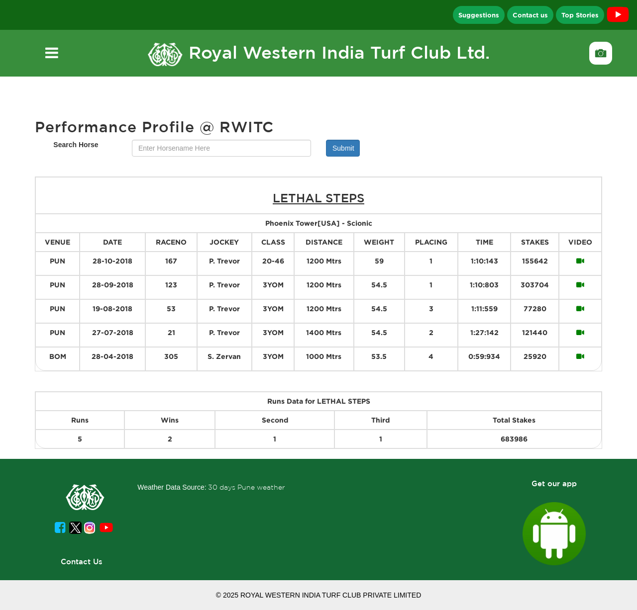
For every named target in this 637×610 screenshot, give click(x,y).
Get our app (554, 483)
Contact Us (82, 561)
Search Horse (75, 145)
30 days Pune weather (246, 487)
